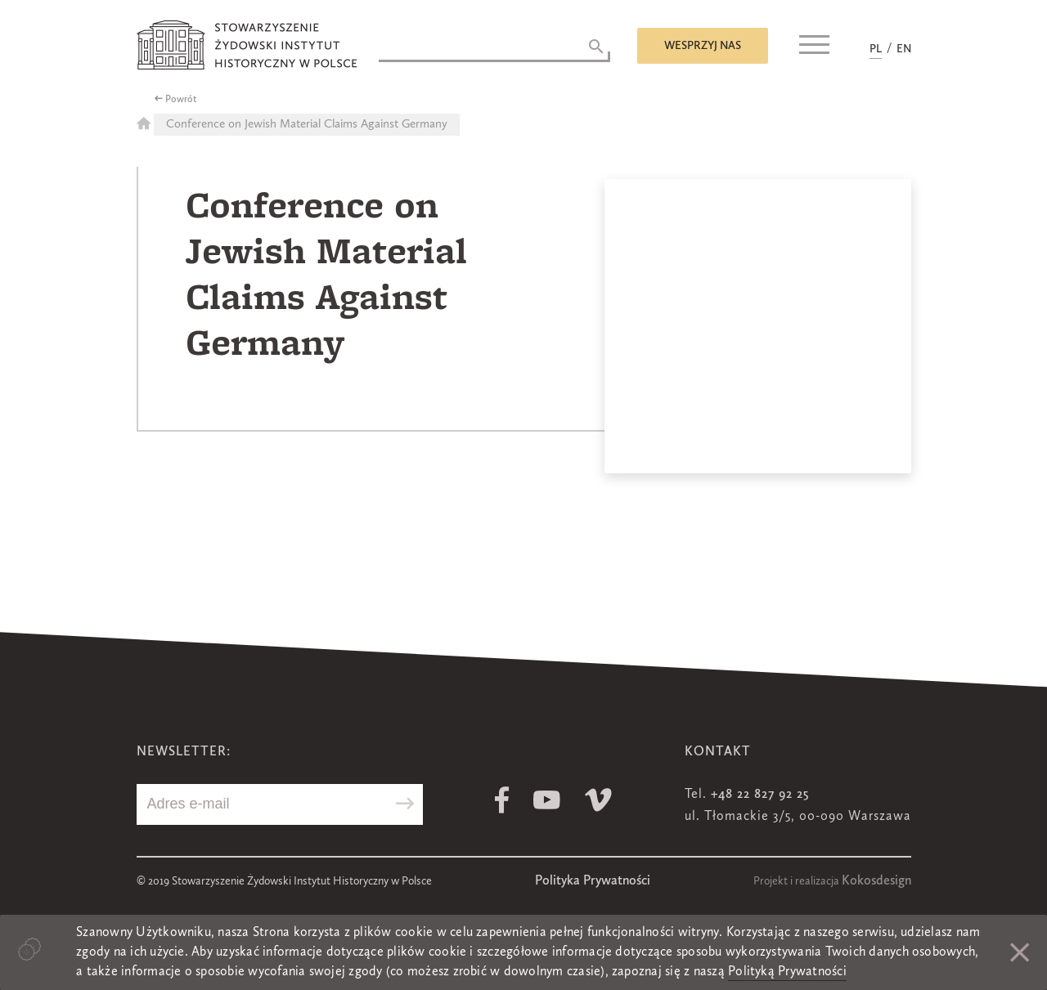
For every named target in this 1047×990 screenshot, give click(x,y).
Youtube (547, 800)
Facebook (502, 800)
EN (903, 49)
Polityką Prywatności (787, 972)
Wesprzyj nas (702, 46)
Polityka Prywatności (592, 881)
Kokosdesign (876, 881)
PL (876, 49)
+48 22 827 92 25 (760, 794)
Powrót (181, 100)
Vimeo (598, 800)
